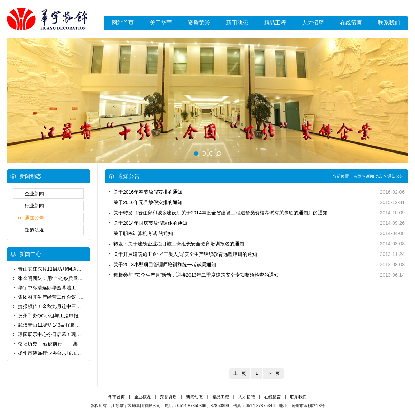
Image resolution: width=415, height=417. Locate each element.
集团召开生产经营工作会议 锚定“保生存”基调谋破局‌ (74, 297)
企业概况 (142, 397)
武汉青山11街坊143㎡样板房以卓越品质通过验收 (70, 325)
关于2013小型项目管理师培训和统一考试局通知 (164, 264)
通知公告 (34, 218)
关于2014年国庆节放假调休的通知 (150, 223)
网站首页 (123, 23)
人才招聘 (313, 23)
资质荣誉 (199, 23)
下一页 (273, 373)
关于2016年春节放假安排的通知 (147, 192)
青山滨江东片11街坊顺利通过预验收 (57, 269)
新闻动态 (237, 23)
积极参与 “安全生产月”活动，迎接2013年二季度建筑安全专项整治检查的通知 (196, 275)
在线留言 (351, 23)
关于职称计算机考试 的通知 (143, 233)
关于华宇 (161, 23)
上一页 (239, 373)
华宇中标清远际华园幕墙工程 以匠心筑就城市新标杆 (76, 287)
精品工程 (275, 23)
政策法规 (34, 230)
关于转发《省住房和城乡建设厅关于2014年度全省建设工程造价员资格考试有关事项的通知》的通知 (220, 212)
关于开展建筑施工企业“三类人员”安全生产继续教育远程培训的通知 (185, 254)
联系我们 (389, 23)
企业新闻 (34, 193)
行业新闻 (34, 205)
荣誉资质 (168, 397)
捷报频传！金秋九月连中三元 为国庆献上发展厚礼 (72, 306)
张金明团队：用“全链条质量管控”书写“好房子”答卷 (72, 278)
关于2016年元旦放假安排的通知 (147, 202)
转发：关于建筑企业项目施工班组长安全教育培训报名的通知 (178, 244)
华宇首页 (116, 397)
